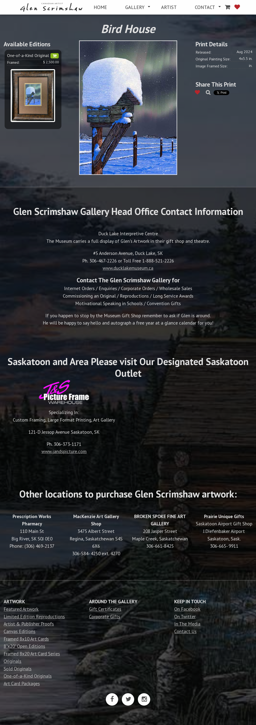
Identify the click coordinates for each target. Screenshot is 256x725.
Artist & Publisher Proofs (29, 624)
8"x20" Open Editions (24, 646)
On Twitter (185, 616)
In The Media (187, 624)
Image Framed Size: (212, 66)
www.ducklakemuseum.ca (128, 268)
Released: (203, 52)
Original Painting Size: (213, 59)
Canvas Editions (19, 631)
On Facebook (187, 609)
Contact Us (185, 631)
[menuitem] (52, 7)
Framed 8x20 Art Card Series (32, 654)
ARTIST (169, 7)
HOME (100, 7)
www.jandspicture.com (64, 451)
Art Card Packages (22, 683)
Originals (12, 661)
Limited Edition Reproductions (34, 616)
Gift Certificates (105, 609)
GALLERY (134, 7)
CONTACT (205, 7)
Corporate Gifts (104, 616)
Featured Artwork (21, 609)
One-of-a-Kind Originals (28, 676)
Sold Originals (18, 669)
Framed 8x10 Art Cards (26, 639)
